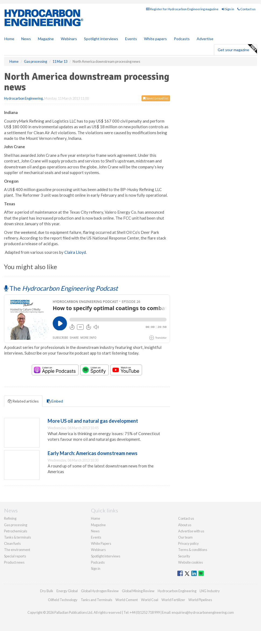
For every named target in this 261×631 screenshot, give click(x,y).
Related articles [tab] (23, 401)
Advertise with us (191, 531)
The (61, 288)
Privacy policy (188, 543)
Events (131, 38)
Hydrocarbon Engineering (23, 98)
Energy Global (67, 591)
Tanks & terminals (17, 537)
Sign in (228, 9)
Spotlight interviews (101, 38)
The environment (17, 549)
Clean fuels (12, 543)
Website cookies (190, 562)
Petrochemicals (15, 531)
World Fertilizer (173, 600)
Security (184, 556)
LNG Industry (210, 591)
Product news (14, 562)
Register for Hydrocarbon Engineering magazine (182, 9)
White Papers (101, 543)
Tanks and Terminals (96, 600)
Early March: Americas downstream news (92, 453)
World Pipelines (200, 600)
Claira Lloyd (75, 252)
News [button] (26, 38)
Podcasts (182, 38)
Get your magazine (237, 49)
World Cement (126, 600)
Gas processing (15, 525)
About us (184, 525)
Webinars (69, 38)
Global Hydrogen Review (100, 591)
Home (9, 38)
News (95, 531)
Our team (185, 537)
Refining (10, 518)
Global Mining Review (138, 591)
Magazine (46, 38)
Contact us (246, 9)
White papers (155, 38)
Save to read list (155, 98)
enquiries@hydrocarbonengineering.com (203, 612)
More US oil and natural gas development (93, 421)
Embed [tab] (55, 401)
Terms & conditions (192, 549)
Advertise (205, 38)
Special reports (15, 556)
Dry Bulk (46, 591)
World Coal (149, 600)
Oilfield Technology (62, 600)
